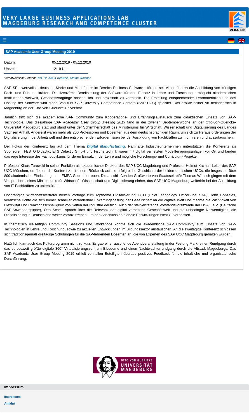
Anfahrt (9, 403)
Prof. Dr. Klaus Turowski (53, 78)
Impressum (12, 396)
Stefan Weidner (80, 78)
